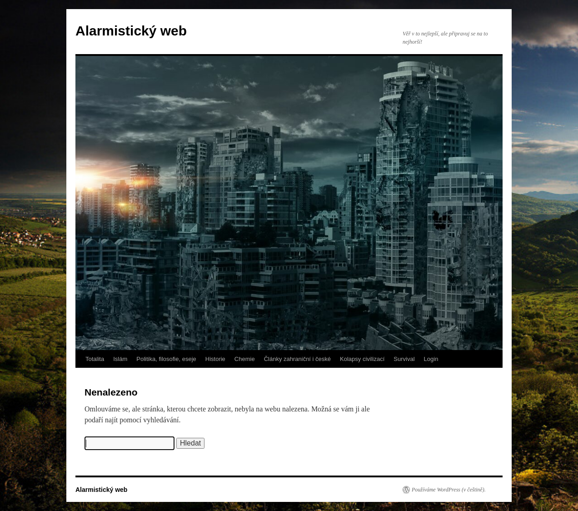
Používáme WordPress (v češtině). (449, 489)
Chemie (244, 359)
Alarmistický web (131, 30)
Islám (120, 359)
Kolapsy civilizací (362, 359)
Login (431, 359)
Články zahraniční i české (297, 359)
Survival (404, 359)
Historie (215, 359)
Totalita (94, 359)
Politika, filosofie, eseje (166, 359)
